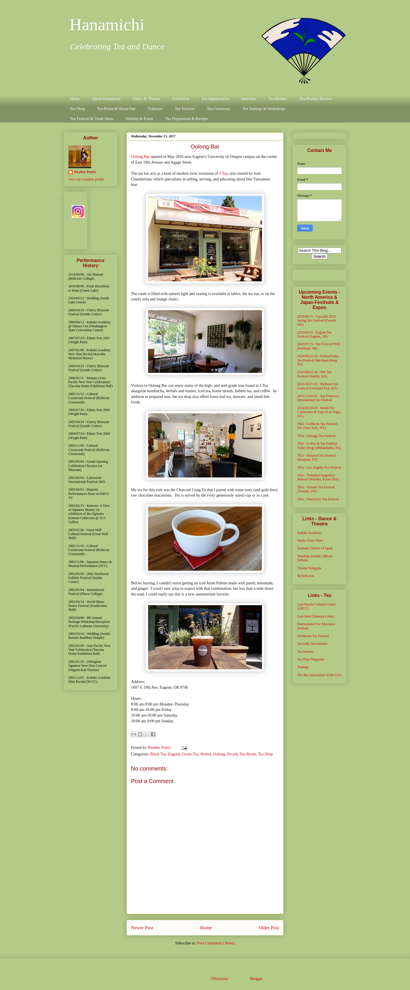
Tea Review (277, 99)
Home (75, 99)
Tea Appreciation (215, 99)
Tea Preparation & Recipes (186, 119)
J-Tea (223, 173)
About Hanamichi (106, 99)
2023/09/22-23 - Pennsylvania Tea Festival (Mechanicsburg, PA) (318, 360)
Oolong (219, 754)
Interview (248, 99)
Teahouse (155, 109)
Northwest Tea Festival (313, 636)
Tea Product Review (316, 99)
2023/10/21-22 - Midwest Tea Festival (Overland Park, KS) (317, 386)
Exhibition (180, 99)
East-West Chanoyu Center (315, 616)
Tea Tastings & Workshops (263, 109)
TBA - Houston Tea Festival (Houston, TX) (316, 458)
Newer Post (142, 927)
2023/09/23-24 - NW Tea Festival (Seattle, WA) (314, 374)
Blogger (256, 979)
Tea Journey (305, 652)
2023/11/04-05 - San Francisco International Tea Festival (318, 398)
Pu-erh (232, 754)
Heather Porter (159, 747)
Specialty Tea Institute (312, 644)
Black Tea (158, 754)
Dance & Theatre (146, 99)
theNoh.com (305, 576)
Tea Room (248, 754)
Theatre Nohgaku (309, 568)
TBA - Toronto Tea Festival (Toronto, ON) (316, 489)
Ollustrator (219, 979)
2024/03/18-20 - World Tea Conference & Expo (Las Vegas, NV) (319, 412)
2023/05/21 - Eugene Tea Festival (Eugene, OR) (314, 334)
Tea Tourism (185, 109)
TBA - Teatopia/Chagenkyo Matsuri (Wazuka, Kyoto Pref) (318, 477)
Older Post (269, 927)
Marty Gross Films (310, 540)
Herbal (205, 754)
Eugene (174, 754)
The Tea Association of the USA (319, 675)
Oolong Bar (140, 157)
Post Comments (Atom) (216, 943)
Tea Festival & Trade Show (92, 119)
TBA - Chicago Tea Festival (316, 436)
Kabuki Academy (309, 533)
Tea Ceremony (218, 109)
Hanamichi (106, 24)
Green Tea (190, 754)
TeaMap (302, 667)
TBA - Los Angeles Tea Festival (319, 467)
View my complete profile (86, 179)
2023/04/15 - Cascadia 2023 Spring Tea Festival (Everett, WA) (317, 320)
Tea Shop (77, 109)
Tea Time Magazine (310, 659)
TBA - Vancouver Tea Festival (318, 499)
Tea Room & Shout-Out (116, 109)
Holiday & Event (139, 119)
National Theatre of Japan (315, 548)
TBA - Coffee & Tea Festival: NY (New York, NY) (317, 426)
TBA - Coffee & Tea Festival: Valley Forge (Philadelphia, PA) (319, 446)
